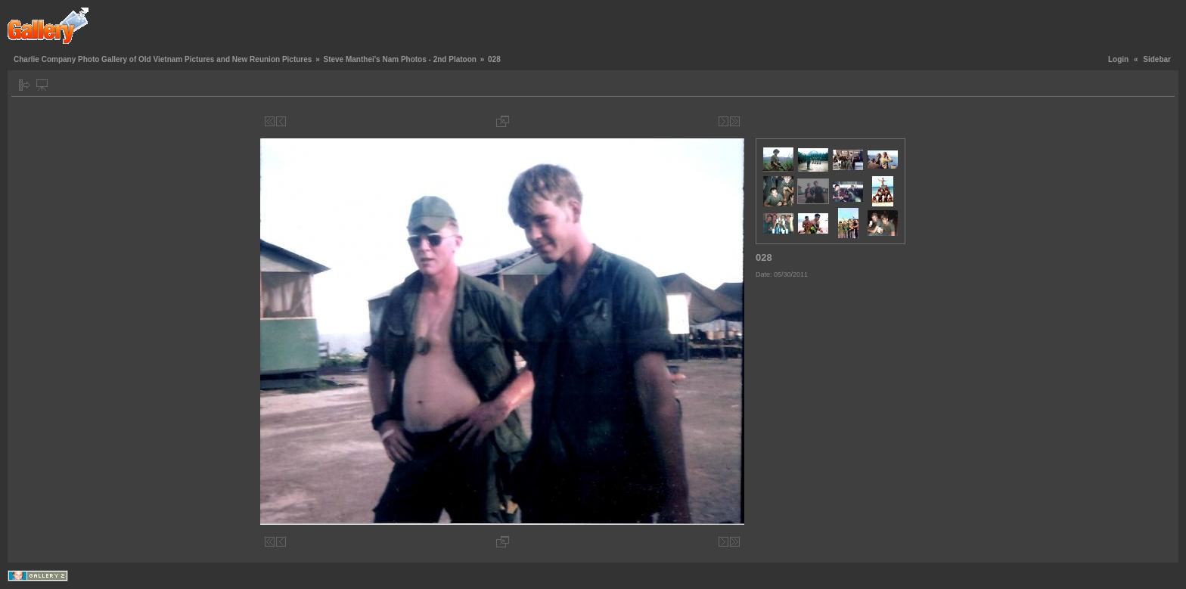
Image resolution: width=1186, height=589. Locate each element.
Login (1118, 59)
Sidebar (1157, 59)
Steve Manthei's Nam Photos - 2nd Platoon (399, 59)
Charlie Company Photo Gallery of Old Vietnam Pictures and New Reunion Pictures (163, 59)
